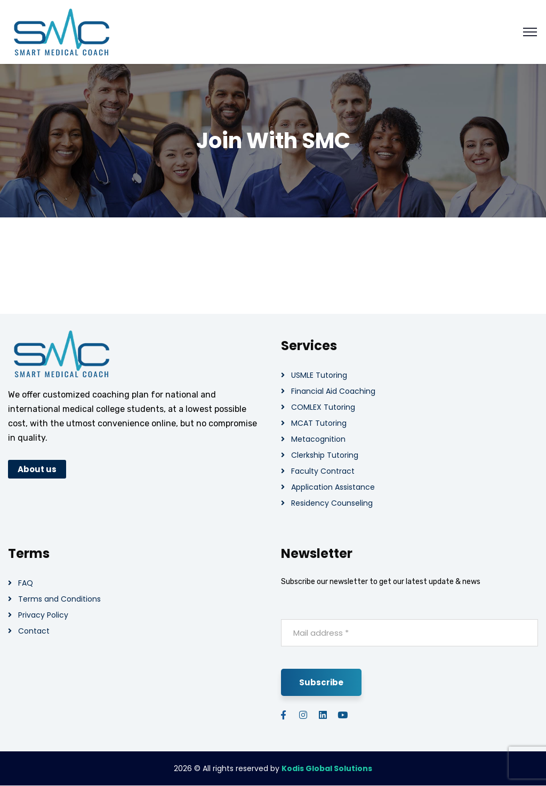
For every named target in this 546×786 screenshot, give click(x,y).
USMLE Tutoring (319, 375)
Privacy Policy (43, 615)
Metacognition (318, 439)
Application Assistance (333, 487)
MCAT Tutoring (319, 423)
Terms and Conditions (59, 599)
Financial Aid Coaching (333, 391)
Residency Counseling (332, 503)
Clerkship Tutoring (324, 455)
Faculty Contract (323, 471)
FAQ (25, 583)
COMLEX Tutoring (323, 407)
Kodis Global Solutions (327, 768)
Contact (34, 631)
